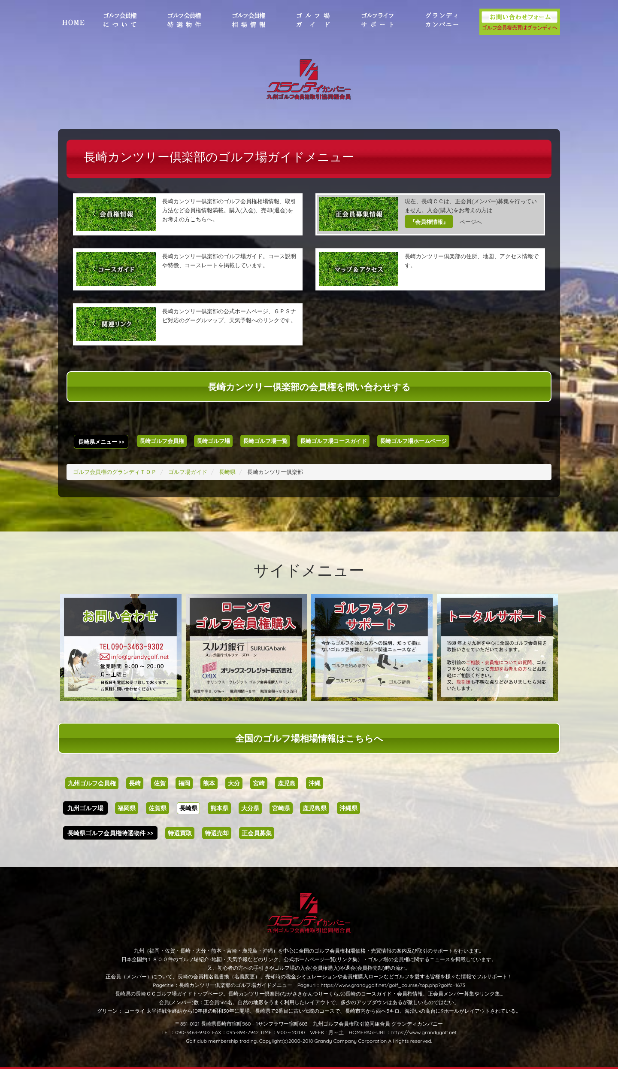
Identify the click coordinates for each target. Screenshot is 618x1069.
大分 (234, 783)
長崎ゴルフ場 (213, 440)
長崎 (135, 783)
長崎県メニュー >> (101, 441)
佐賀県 (157, 808)
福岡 (184, 783)
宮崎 (259, 783)
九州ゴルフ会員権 (92, 783)
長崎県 (188, 808)
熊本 (209, 783)
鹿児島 (287, 783)
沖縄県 (348, 808)
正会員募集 (257, 833)
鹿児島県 (315, 808)
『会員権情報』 (428, 221)
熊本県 (219, 808)
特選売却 (217, 833)
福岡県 (127, 808)
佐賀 (160, 783)
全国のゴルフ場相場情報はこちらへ (309, 738)
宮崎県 (281, 808)
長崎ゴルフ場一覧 (265, 440)
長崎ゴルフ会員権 (161, 440)
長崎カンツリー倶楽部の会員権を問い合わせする (309, 386)
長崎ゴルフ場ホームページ (413, 440)
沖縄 (315, 783)
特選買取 (180, 833)
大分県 (250, 808)
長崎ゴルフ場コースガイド (333, 440)
